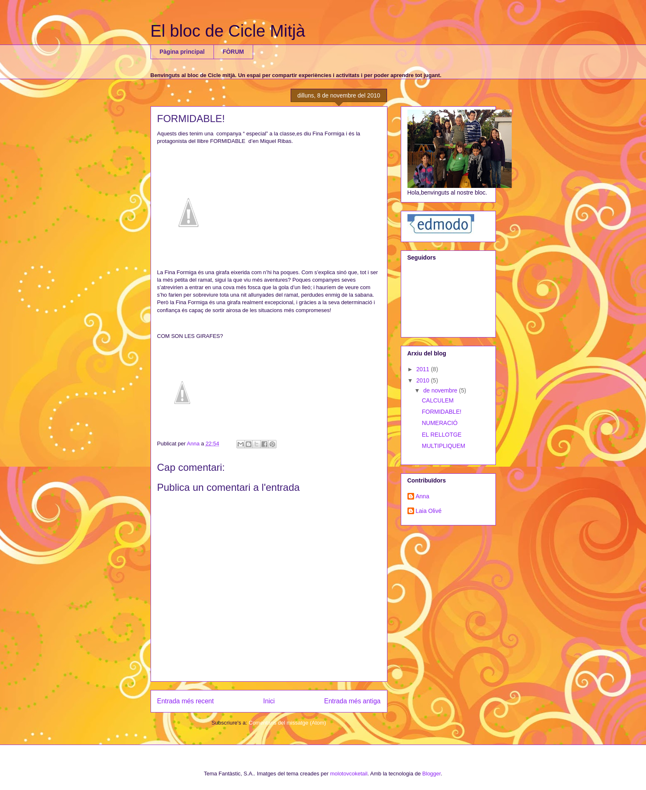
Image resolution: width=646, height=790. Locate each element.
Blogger (431, 773)
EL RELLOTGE (441, 434)
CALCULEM (437, 400)
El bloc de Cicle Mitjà (228, 31)
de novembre (441, 390)
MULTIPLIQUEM (443, 445)
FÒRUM (233, 51)
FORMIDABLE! (441, 411)
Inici (269, 701)
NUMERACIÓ (439, 423)
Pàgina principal (182, 51)
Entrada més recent (185, 701)
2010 (423, 380)
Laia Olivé (429, 511)
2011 (423, 369)
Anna (423, 496)
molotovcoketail (348, 773)
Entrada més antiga (352, 701)
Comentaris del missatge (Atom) (287, 723)
